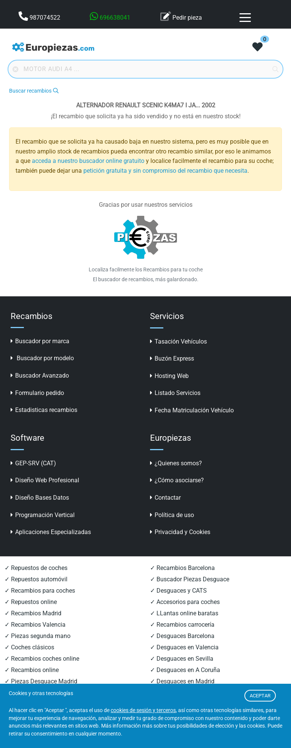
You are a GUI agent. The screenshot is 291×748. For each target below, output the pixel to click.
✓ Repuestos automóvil (36, 579)
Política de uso (172, 515)
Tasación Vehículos (178, 341)
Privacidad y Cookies (180, 532)
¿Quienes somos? (176, 463)
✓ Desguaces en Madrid (182, 681)
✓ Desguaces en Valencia (184, 647)
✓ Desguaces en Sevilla (181, 658)
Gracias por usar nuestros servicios (145, 204)
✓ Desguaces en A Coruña (185, 670)
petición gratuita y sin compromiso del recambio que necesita (165, 170)
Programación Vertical (43, 515)
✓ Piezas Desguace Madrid (41, 681)
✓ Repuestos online (31, 602)
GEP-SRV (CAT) (33, 463)
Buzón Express (172, 358)
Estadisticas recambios (44, 409)
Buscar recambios (33, 91)
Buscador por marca (40, 341)
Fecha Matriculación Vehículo (192, 410)
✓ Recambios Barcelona (182, 567)
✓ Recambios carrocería (182, 624)
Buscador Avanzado (40, 375)
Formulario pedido (37, 392)
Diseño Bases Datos (40, 497)
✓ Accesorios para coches (185, 602)
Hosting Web (169, 375)
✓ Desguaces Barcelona (182, 636)
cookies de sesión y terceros (143, 710)
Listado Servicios (175, 392)
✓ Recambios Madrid (33, 613)
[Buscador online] (145, 69)
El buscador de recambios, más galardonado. (146, 279)
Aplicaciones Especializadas (51, 532)
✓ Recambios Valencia (35, 624)
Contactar (165, 497)
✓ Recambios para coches (40, 590)
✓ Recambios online (32, 670)
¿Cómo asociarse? (177, 480)
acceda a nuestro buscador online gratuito (88, 160)
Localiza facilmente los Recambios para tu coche (146, 269)
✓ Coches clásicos (29, 647)
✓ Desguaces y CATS (178, 590)
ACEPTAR (260, 695)
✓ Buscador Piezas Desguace (189, 579)
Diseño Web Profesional (45, 480)
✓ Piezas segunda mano (37, 636)
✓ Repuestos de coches (36, 567)
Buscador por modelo (42, 358)
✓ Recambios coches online (42, 658)
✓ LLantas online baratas (184, 613)
